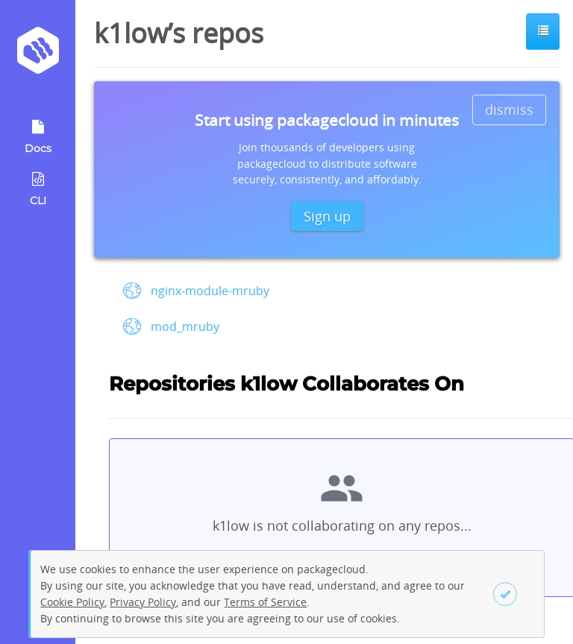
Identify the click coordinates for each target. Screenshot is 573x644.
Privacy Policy (143, 602)
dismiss (509, 110)
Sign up (327, 216)
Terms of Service (265, 602)
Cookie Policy (72, 602)
